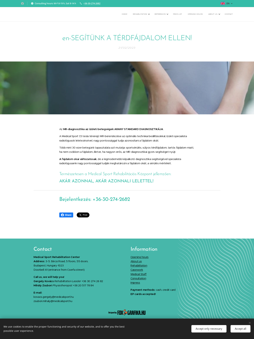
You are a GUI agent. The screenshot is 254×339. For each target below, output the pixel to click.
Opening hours (140, 257)
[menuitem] (194, 14)
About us (136, 261)
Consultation (138, 278)
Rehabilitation (139, 265)
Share (66, 215)
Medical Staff (139, 274)
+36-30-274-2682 (91, 3)
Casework (137, 269)
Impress (135, 282)
